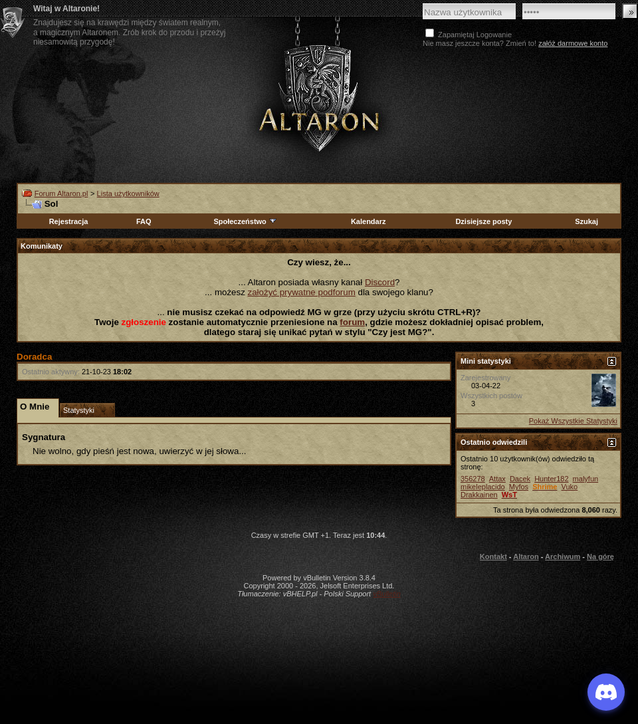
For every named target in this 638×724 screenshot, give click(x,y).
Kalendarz (368, 221)
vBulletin (387, 594)
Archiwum (562, 556)
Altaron (526, 556)
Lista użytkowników (128, 193)
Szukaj (586, 221)
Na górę (600, 556)
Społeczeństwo (245, 221)
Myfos (518, 487)
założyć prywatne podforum (302, 292)
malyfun (586, 479)
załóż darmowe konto (572, 43)
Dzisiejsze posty (483, 221)
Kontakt (493, 556)
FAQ (144, 221)
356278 (473, 479)
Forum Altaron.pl (61, 193)
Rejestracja (68, 221)
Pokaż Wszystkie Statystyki (573, 421)
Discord (380, 282)
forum (352, 322)
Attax (497, 479)
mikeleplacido (483, 487)
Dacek (520, 479)
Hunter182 (551, 479)
